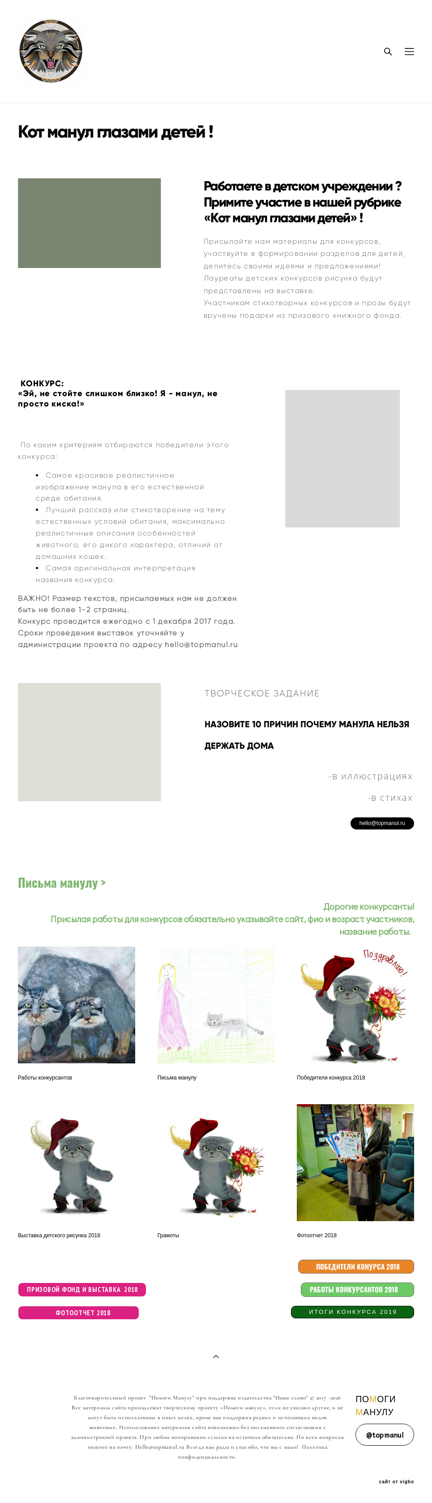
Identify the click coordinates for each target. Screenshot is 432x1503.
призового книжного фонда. (345, 315)
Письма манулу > (62, 882)
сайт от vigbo (396, 1482)
